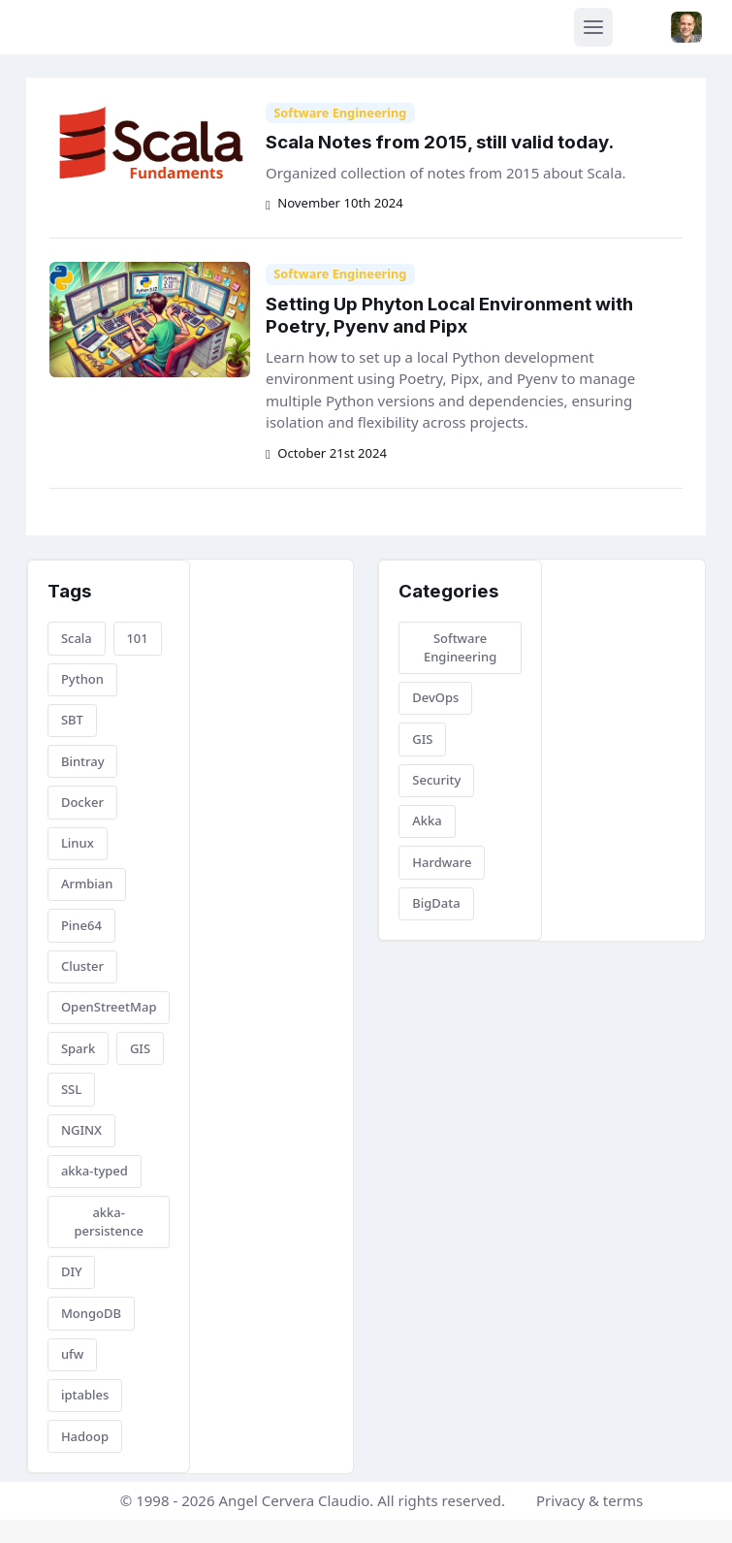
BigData (436, 903)
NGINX (81, 1130)
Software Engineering (339, 112)
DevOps (435, 697)
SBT (72, 719)
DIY (71, 1271)
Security (436, 779)
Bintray (83, 761)
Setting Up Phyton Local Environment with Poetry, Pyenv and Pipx (449, 315)
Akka (427, 820)
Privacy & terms (589, 1500)
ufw (72, 1354)
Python (82, 679)
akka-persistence (108, 1222)
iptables (85, 1394)
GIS (140, 1048)
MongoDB (91, 1313)
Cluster (82, 966)
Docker (82, 802)
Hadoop (85, 1436)
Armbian (86, 883)
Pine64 (81, 925)
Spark (78, 1048)
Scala (76, 638)
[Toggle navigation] (593, 27)
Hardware (441, 862)
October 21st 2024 (326, 453)
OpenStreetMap (109, 1006)
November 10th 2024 (334, 202)
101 (136, 638)
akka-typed (94, 1170)
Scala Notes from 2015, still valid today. (440, 142)
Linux (77, 843)
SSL (71, 1089)
